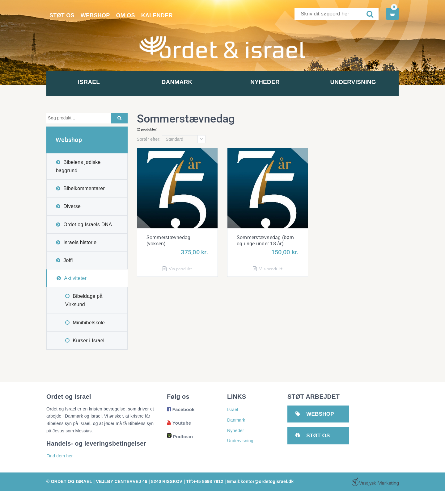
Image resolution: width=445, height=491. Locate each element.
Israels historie (79, 242)
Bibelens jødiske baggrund (78, 166)
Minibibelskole (89, 322)
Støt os (61, 15)
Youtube (179, 423)
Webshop (95, 15)
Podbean (180, 436)
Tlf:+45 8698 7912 (204, 481)
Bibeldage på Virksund (84, 300)
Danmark (178, 82)
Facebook (181, 409)
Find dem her (59, 455)
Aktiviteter (75, 278)
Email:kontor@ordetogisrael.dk (260, 481)
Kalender (157, 15)
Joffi (68, 260)
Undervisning (354, 82)
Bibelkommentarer (84, 188)
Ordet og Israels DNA (87, 224)
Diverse (72, 206)
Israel (90, 82)
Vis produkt (177, 269)
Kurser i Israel (88, 340)
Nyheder (266, 82)
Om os (125, 15)
